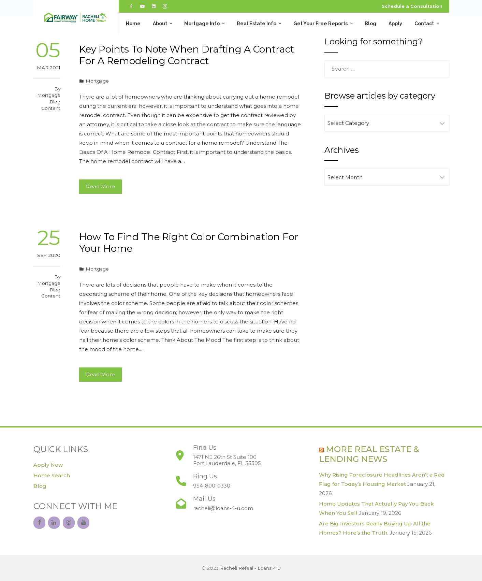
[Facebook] (39, 523)
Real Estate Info (259, 23)
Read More (100, 186)
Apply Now (48, 465)
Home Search (51, 475)
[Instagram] (69, 523)
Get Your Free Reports (323, 23)
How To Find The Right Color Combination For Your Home (188, 242)
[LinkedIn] (54, 523)
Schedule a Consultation (412, 6)
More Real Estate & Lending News (369, 454)
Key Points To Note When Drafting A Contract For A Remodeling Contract (186, 55)
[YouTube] (83, 523)
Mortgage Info (205, 23)
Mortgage (97, 81)
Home (133, 23)
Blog (370, 23)
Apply (395, 23)
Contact (427, 23)
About (163, 23)
